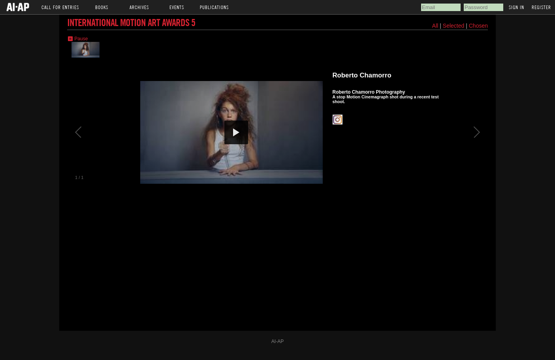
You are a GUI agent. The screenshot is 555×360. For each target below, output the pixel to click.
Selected (454, 26)
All (435, 26)
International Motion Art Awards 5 (131, 22)
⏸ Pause (77, 38)
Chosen (478, 26)
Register (541, 7)
